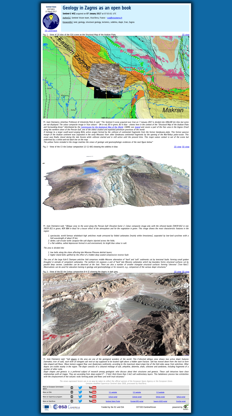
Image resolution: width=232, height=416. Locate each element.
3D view (185, 146)
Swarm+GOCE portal (160, 401)
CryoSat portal (181, 401)
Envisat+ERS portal (137, 401)
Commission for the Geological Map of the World (102, 127)
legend (137, 127)
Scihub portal (113, 397)
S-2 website (137, 392)
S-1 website (113, 392)
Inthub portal (160, 397)
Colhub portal (181, 397)
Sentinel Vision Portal (113, 401)
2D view (185, 34)
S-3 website (160, 392)
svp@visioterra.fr (114, 18)
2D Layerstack (51, 30)
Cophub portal (137, 397)
